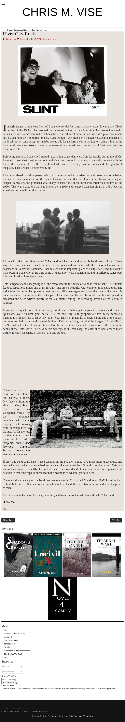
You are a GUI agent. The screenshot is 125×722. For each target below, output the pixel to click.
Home (6, 630)
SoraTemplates (50, 716)
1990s (39, 39)
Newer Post (8, 520)
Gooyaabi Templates (83, 716)
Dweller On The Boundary (15, 633)
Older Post (116, 520)
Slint (48, 167)
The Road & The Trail (13, 654)
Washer (7, 450)
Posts (6, 667)
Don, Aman (22, 405)
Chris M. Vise (62, 12)
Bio (5, 657)
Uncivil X (8, 637)
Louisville (47, 39)
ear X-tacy (30, 145)
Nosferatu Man (12, 442)
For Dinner (20, 454)
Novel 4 (7, 647)
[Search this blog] (14, 679)
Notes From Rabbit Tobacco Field (17, 651)
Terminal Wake (10, 644)
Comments (8, 672)
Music (55, 39)
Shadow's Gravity (11, 640)
